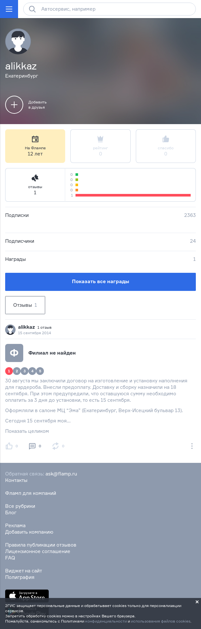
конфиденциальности (106, 621)
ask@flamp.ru (61, 474)
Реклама (15, 525)
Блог (10, 512)
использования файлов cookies (160, 621)
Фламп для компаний (30, 493)
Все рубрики (20, 506)
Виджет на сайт (23, 571)
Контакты (16, 480)
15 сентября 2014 (34, 332)
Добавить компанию (29, 532)
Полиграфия (20, 577)
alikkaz (26, 327)
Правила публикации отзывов (40, 545)
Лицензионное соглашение (37, 551)
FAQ (10, 558)
